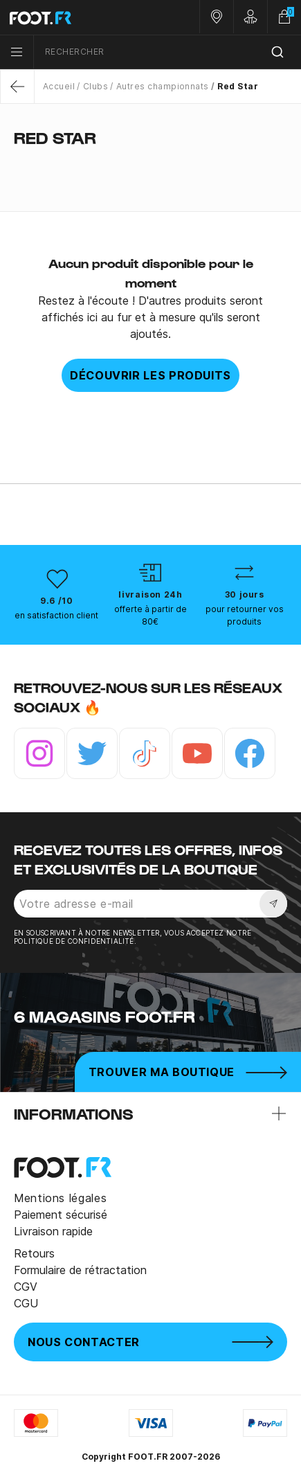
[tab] (150, 164)
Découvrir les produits (150, 375)
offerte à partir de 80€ (150, 615)
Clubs (95, 86)
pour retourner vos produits (245, 615)
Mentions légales (60, 1198)
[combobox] (167, 52)
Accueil (59, 86)
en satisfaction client (56, 615)
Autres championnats (162, 86)
